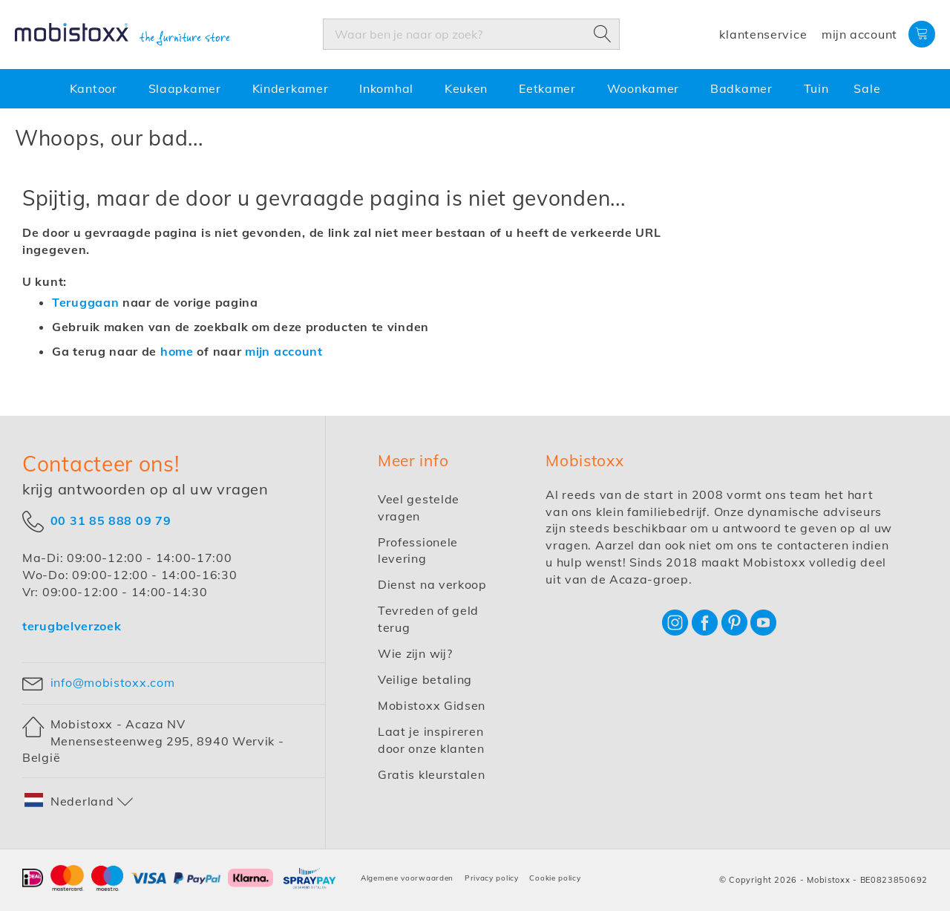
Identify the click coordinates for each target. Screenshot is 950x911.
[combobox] (471, 34)
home (177, 351)
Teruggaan (85, 302)
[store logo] (122, 35)
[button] (79, 801)
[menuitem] (96, 88)
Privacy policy (492, 878)
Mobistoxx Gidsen (431, 705)
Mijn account (859, 34)
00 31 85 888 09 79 (110, 520)
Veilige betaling (425, 679)
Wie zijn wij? (415, 653)
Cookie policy (554, 878)
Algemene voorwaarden (407, 878)
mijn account (284, 351)
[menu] (475, 88)
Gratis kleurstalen (431, 774)
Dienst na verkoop (432, 584)
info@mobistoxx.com (112, 682)
